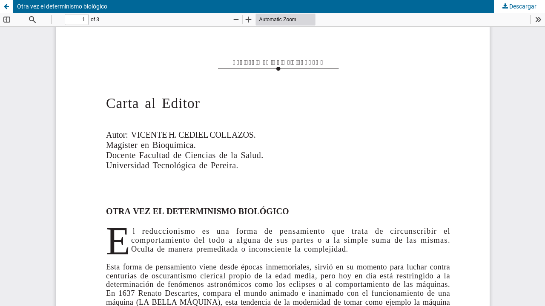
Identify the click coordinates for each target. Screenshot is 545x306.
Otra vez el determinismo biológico (62, 6)
